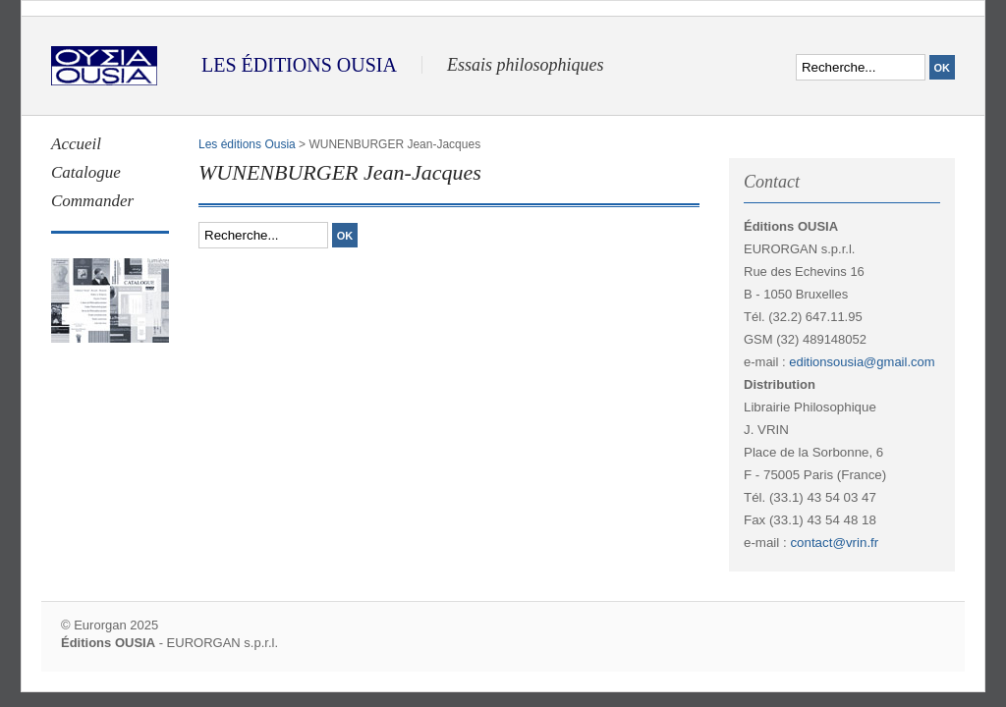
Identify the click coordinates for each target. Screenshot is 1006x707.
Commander (92, 200)
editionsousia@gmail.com (861, 361)
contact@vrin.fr (834, 542)
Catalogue (86, 172)
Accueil (76, 144)
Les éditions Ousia (247, 144)
